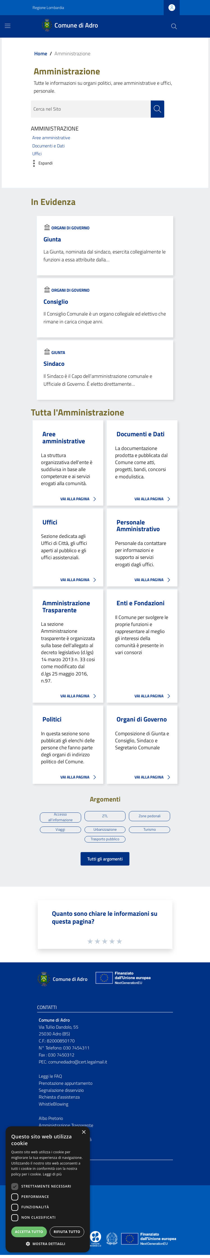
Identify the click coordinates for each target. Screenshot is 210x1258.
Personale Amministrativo (138, 525)
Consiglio (56, 301)
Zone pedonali (149, 817)
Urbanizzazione (105, 831)
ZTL (105, 817)
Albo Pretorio (51, 1121)
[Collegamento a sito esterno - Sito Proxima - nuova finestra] (95, 1241)
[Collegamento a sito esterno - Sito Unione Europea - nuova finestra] (122, 982)
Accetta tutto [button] (29, 1231)
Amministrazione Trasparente (66, 607)
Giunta (52, 239)
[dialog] (48, 1189)
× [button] (83, 1132)
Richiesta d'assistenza (59, 1100)
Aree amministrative (51, 137)
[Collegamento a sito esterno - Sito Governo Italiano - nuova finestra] (112, 1241)
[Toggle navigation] (7, 25)
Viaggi (60, 831)
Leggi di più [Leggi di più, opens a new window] (52, 1174)
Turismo (149, 831)
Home (40, 53)
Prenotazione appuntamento (65, 1086)
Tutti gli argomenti (105, 862)
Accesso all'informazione (60, 818)
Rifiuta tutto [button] (67, 1231)
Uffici (37, 153)
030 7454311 (76, 1050)
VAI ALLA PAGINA (79, 499)
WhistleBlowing (53, 1107)
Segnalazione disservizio (61, 1093)
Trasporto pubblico (105, 841)
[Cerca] (174, 26)
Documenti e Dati (48, 145)
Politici (51, 719)
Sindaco (54, 363)
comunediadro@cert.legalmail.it (77, 1064)
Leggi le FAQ (50, 1079)
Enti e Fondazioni (141, 603)
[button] (40, 163)
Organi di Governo (70, 228)
